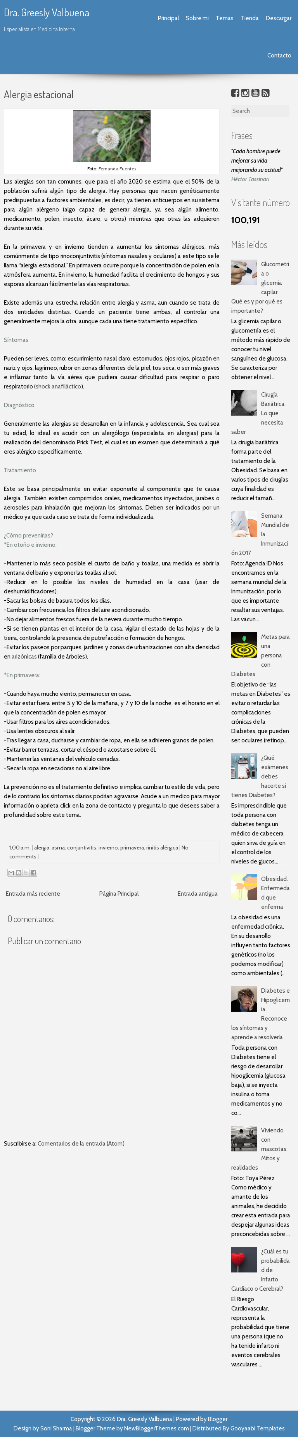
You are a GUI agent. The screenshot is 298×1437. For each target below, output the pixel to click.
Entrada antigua (198, 893)
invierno (108, 847)
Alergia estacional (39, 94)
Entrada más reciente (33, 893)
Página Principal (119, 893)
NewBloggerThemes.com (156, 1428)
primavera (132, 847)
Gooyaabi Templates (257, 1428)
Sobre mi (197, 18)
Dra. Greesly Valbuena (46, 12)
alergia (41, 847)
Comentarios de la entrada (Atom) (81, 1143)
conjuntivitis (81, 847)
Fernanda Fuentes (117, 169)
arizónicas (24, 656)
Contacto (279, 55)
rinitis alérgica (162, 847)
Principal (168, 18)
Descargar (278, 18)
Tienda (250, 18)
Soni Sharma (56, 1428)
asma (58, 847)
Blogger (217, 1419)
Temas (225, 18)
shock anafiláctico (58, 386)
